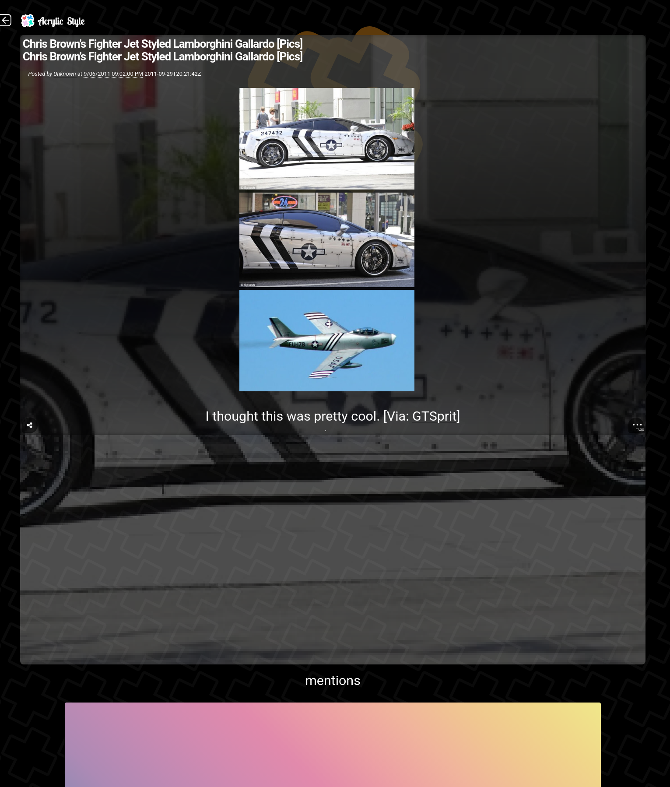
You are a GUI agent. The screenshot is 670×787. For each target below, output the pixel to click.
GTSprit (434, 416)
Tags (640, 430)
